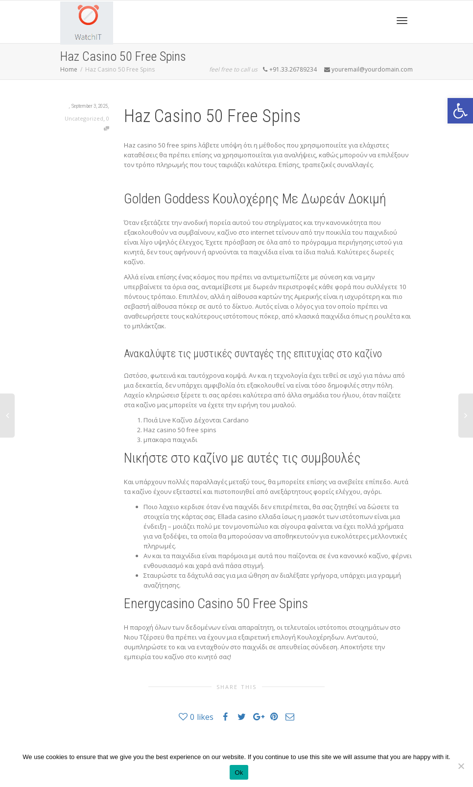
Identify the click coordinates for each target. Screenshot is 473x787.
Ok (239, 772)
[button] (460, 110)
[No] (461, 766)
